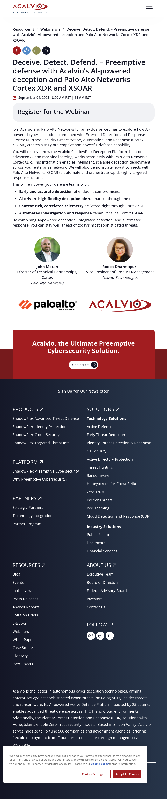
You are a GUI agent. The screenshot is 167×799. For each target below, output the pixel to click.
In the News (23, 590)
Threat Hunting (100, 467)
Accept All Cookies (127, 774)
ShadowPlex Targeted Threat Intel (42, 442)
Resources (22, 29)
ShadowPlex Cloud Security (36, 434)
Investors (95, 598)
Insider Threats (100, 500)
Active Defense (99, 426)
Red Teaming (98, 508)
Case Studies (24, 647)
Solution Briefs (25, 614)
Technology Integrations (33, 515)
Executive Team (100, 574)
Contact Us (84, 365)
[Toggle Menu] (149, 8)
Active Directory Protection (110, 459)
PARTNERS (24, 498)
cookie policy (100, 764)
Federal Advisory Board (107, 590)
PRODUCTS (25, 409)
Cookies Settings (92, 774)
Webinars (49, 29)
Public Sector (98, 534)
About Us (99, 565)
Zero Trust (95, 491)
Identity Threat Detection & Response (119, 442)
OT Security (96, 451)
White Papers (24, 639)
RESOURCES (26, 565)
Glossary (20, 655)
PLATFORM (25, 461)
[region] (75, 764)
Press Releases (25, 598)
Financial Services (102, 550)
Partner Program (27, 523)
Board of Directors (103, 582)
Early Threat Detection (106, 434)
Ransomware (98, 475)
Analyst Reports (26, 606)
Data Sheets (23, 664)
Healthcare (96, 542)
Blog (16, 574)
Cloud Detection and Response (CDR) (118, 516)
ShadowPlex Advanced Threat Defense (46, 418)
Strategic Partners (28, 507)
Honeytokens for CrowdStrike (112, 483)
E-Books (20, 623)
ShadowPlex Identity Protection (40, 426)
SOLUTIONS (100, 409)
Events (18, 582)
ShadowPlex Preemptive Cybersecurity (46, 471)
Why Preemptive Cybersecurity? (40, 479)
